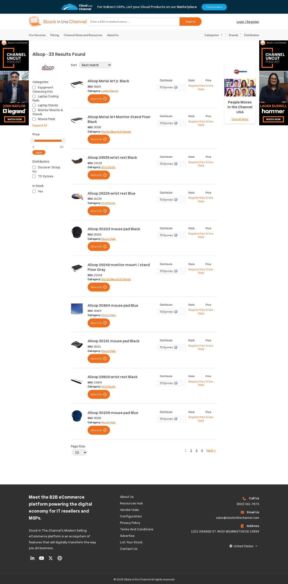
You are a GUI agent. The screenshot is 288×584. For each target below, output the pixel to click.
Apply (39, 152)
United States (243, 546)
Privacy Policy (130, 523)
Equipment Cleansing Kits (42, 89)
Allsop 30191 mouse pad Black (113, 340)
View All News (240, 119)
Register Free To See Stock (200, 87)
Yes (37, 191)
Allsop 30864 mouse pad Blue (113, 305)
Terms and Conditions (136, 529)
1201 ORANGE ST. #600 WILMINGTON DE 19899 (225, 531)
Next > (211, 450)
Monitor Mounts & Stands (116, 131)
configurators (131, 516)
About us (127, 497)
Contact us (129, 548)
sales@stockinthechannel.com (237, 518)
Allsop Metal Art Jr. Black (108, 80)
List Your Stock (131, 542)
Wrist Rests (108, 167)
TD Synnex (42, 176)
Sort (74, 65)
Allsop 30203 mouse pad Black (114, 228)
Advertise (127, 535)
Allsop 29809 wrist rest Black (113, 376)
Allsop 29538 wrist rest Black (112, 157)
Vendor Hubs (129, 510)
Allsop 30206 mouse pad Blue (113, 412)
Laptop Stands (45, 105)
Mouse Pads (43, 119)
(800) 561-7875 (248, 504)
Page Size (78, 446)
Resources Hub (131, 503)
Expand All (39, 125)
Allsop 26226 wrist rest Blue (111, 193)
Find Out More (214, 7)
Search (191, 21)
